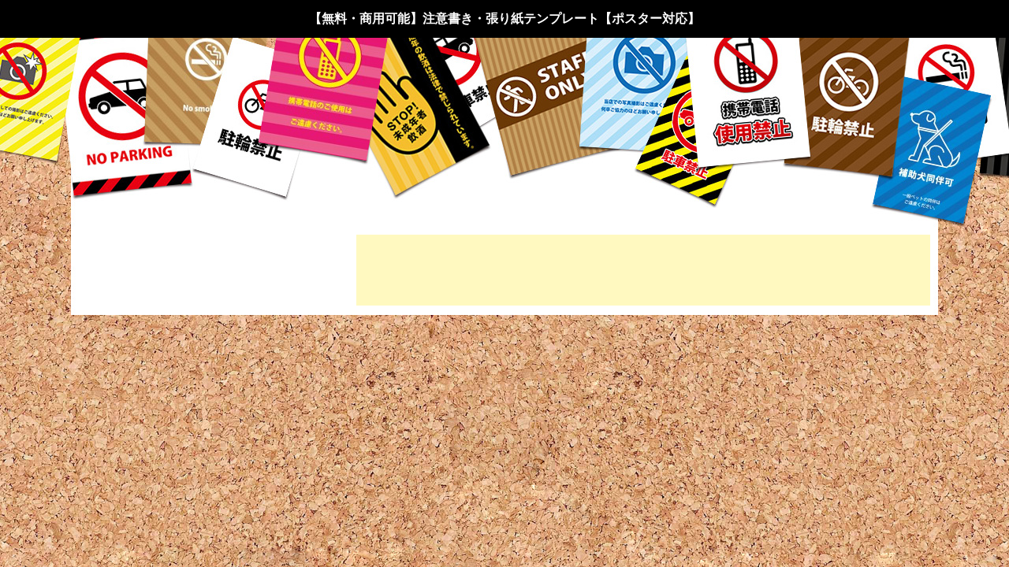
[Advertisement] (643, 270)
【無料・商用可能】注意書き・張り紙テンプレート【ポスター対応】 (504, 18)
